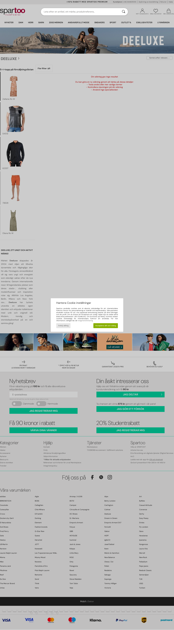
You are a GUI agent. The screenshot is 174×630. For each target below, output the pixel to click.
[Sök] (123, 11)
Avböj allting (63, 325)
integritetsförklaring (85, 321)
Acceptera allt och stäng (105, 325)
